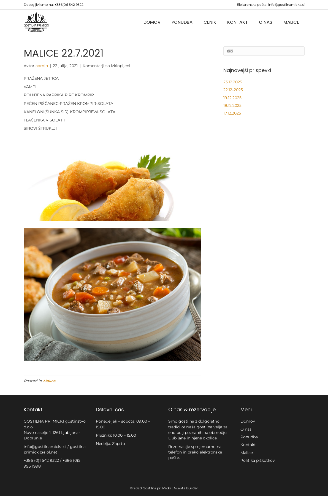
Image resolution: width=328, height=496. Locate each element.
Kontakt (237, 22)
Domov (152, 22)
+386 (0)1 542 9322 (42, 460)
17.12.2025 (232, 113)
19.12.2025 (232, 97)
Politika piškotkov (257, 460)
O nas (265, 22)
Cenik (210, 22)
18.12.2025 (232, 105)
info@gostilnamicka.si (286, 4)
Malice (291, 22)
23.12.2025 (232, 81)
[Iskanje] (264, 51)
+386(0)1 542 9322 (69, 4)
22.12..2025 (233, 89)
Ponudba (182, 22)
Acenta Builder (186, 488)
